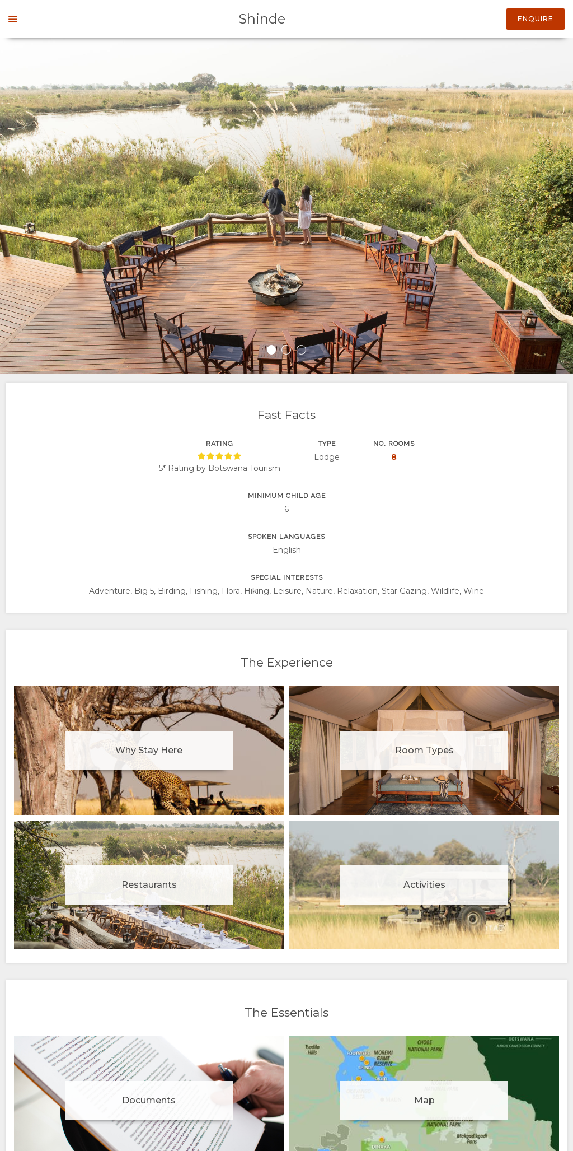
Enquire (535, 19)
